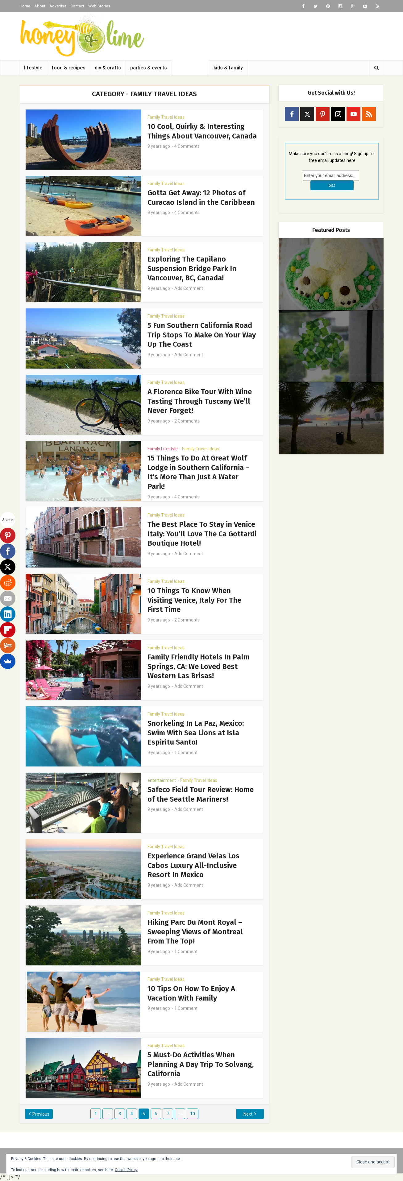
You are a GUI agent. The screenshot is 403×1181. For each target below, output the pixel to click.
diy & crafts (108, 68)
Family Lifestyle (162, 448)
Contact (77, 6)
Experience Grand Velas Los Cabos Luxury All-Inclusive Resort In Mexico (193, 865)
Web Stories (99, 6)
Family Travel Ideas (166, 117)
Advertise (57, 6)
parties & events (148, 68)
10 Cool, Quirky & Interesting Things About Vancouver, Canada (196, 135)
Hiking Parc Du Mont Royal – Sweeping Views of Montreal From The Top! (195, 931)
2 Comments (187, 420)
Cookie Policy (126, 1170)
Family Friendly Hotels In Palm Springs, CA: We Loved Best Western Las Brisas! (198, 666)
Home (24, 6)
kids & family (228, 68)
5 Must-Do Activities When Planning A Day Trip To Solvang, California (200, 1064)
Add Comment (188, 287)
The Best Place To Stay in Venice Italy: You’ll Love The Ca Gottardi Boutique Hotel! (201, 533)
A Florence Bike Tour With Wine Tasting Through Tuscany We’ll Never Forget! (199, 401)
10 (192, 1113)
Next (247, 1114)
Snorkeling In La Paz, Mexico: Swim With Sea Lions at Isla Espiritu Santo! (195, 732)
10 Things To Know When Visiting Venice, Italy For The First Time (194, 599)
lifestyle (33, 68)
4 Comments (187, 155)
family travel (190, 68)
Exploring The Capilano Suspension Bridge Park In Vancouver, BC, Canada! (192, 268)
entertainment (161, 780)
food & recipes (68, 68)
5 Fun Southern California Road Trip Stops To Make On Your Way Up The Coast (201, 334)
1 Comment (185, 751)
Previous (41, 1114)
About (39, 6)
